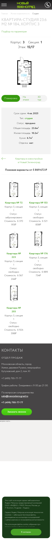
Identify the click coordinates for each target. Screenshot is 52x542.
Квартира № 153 (38, 203)
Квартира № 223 (14, 255)
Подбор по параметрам (14, 31)
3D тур (39, 98)
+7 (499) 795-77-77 (11, 378)
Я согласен (26, 532)
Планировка (10, 98)
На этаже (26, 98)
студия (29, 118)
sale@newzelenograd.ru (14, 396)
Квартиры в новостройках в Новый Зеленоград (29, 160)
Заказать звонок (16, 412)
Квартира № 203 (14, 309)
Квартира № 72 (14, 203)
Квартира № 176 (38, 253)
